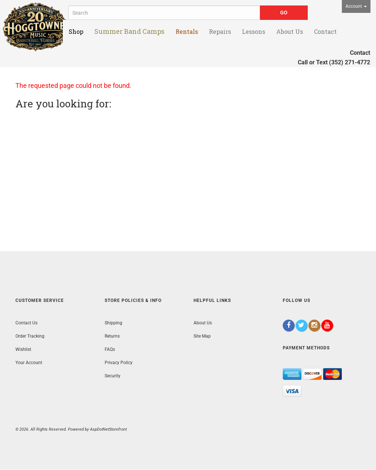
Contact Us (26, 322)
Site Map (202, 336)
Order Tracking (29, 336)
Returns (112, 336)
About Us (203, 322)
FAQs (110, 349)
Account (356, 6)
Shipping (113, 322)
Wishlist (23, 349)
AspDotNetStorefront (108, 429)
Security (112, 375)
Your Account (28, 362)
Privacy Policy (119, 362)
